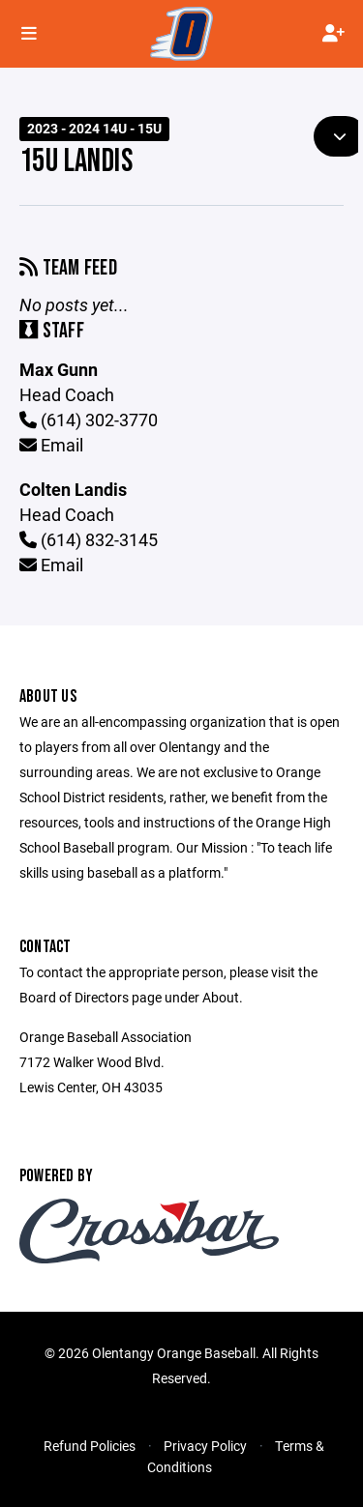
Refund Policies (90, 1445)
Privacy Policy (205, 1445)
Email (51, 444)
